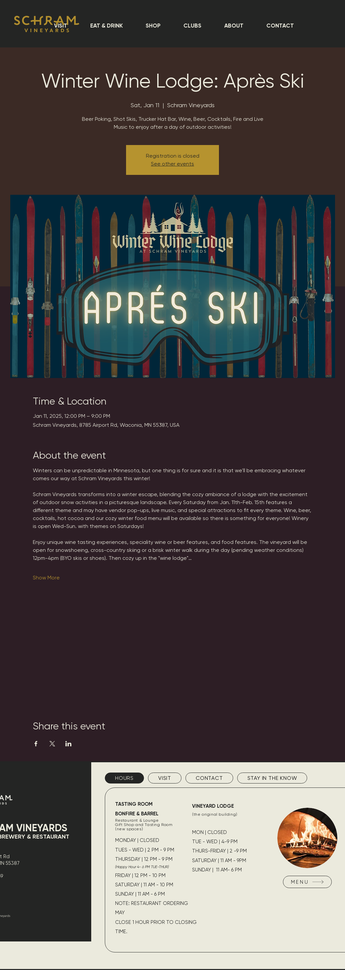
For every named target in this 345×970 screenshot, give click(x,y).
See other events (172, 164)
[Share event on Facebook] (36, 743)
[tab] (124, 778)
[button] (106, 26)
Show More (46, 577)
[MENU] (307, 882)
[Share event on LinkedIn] (68, 743)
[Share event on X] (52, 743)
